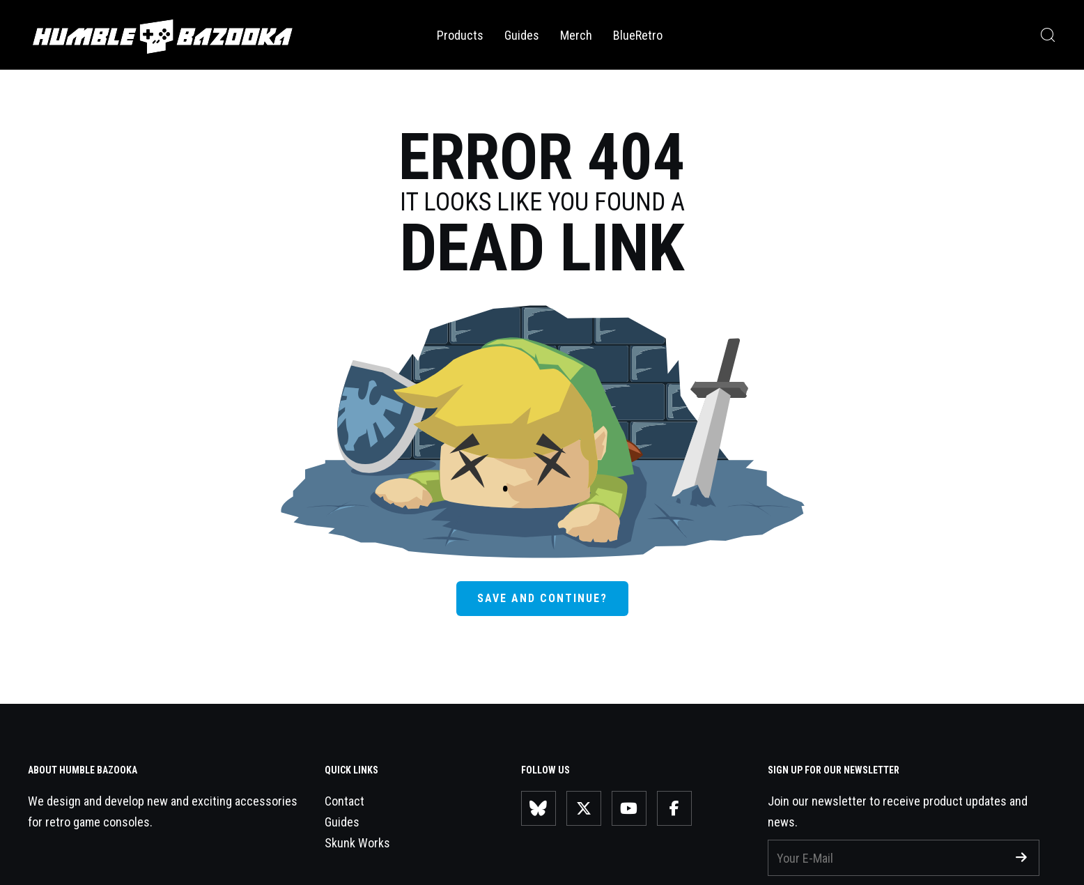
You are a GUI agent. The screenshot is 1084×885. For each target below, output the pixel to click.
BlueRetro (638, 35)
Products (460, 35)
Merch (576, 35)
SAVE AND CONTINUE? (542, 598)
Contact (344, 801)
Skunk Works (357, 843)
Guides (521, 35)
